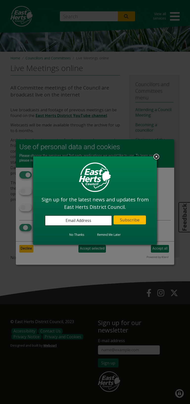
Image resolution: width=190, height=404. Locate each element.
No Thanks (76, 235)
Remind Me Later (109, 235)
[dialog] (95, 200)
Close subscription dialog (156, 157)
